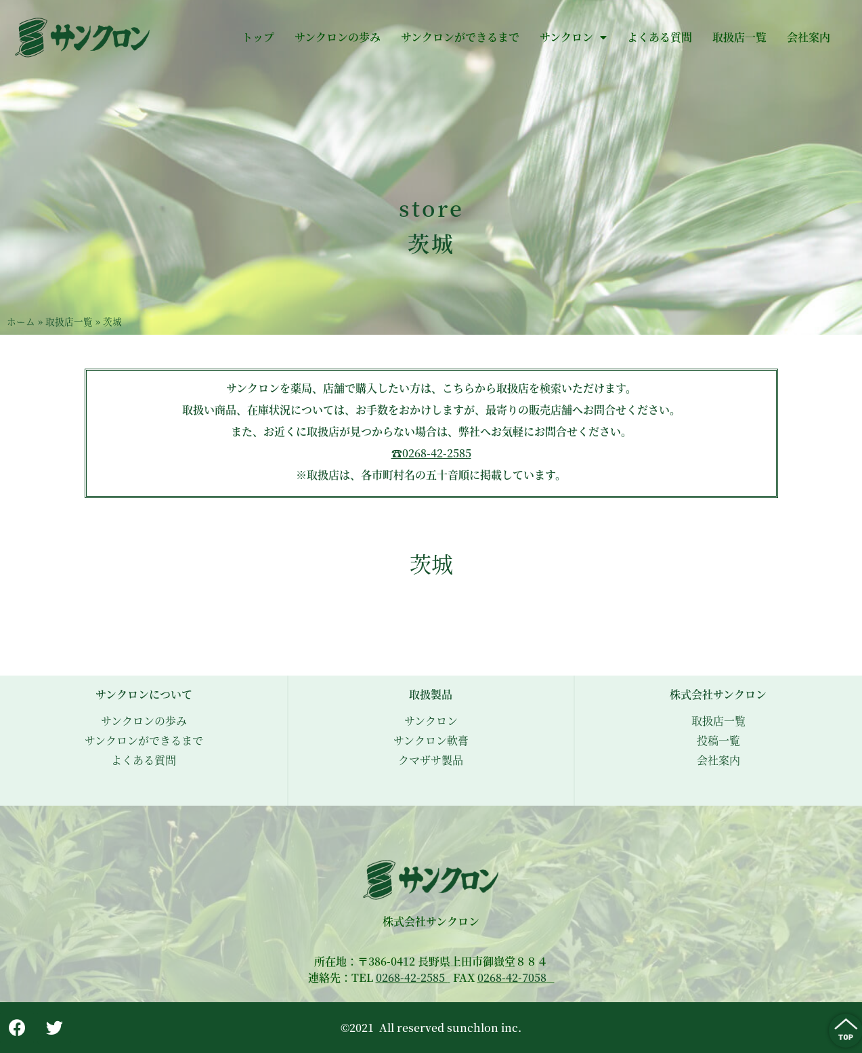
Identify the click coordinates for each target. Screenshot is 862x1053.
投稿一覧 (718, 740)
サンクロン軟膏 (431, 740)
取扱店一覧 (739, 37)
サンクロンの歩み (338, 37)
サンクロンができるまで (460, 37)
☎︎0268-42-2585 (431, 453)
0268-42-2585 (412, 977)
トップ (258, 37)
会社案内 (808, 37)
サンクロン (573, 37)
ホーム (21, 321)
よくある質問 (659, 37)
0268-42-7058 (511, 977)
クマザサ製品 (430, 760)
